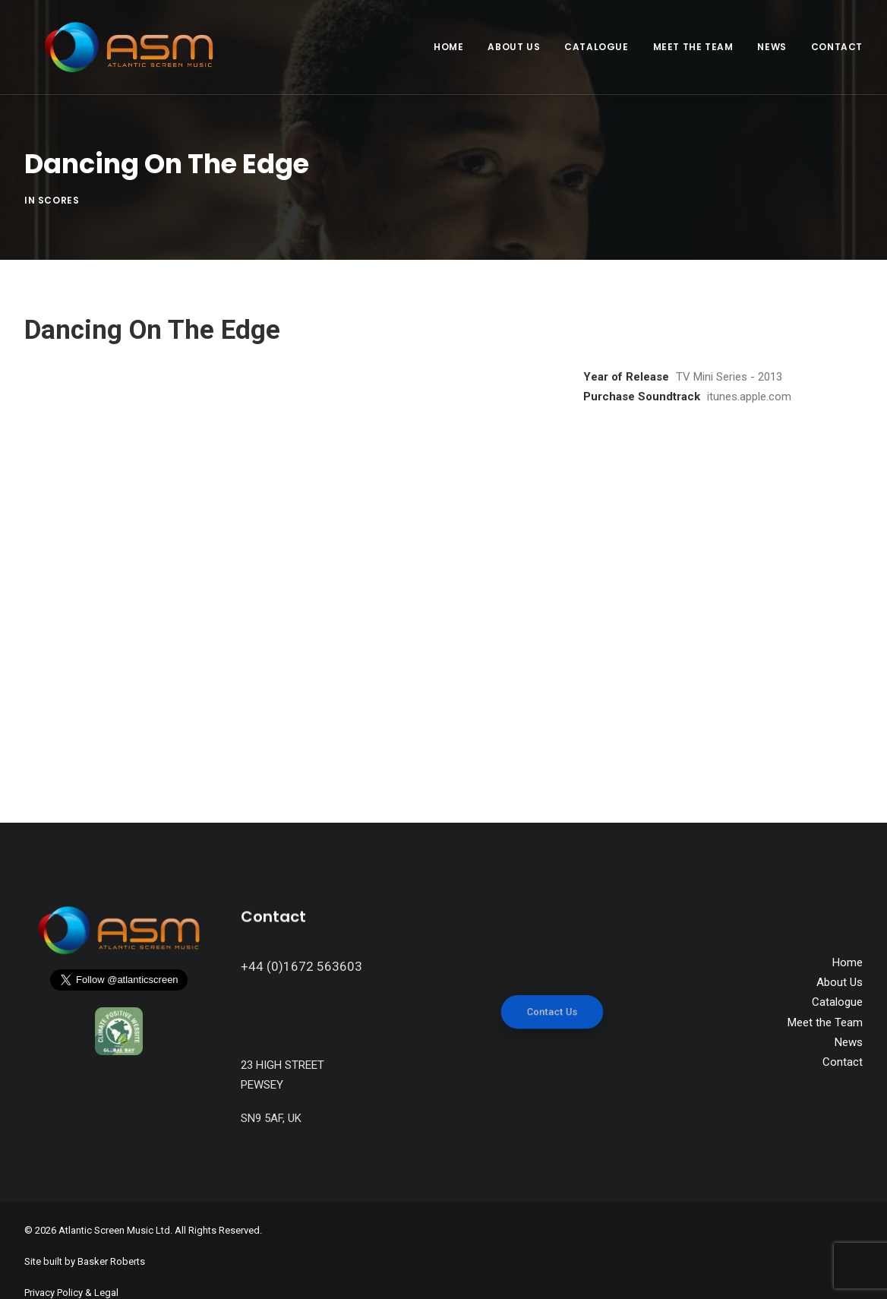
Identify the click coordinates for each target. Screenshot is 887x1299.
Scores (59, 188)
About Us (514, 46)
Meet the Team (693, 46)
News (771, 46)
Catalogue (596, 46)
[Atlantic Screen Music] (113, 47)
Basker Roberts (111, 1238)
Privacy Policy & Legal (71, 1269)
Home (448, 46)
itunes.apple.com (749, 373)
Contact (837, 46)
